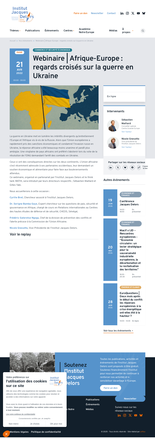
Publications (32, 30)
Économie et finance (128, 194)
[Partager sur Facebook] (132, 167)
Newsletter (97, 13)
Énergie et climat (130, 287)
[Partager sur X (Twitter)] (117, 167)
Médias (113, 30)
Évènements (52, 30)
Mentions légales (19, 432)
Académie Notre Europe (86, 31)
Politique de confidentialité (46, 432)
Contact (111, 13)
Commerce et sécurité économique (52, 50)
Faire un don (80, 13)
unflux (142, 431)
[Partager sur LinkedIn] (110, 167)
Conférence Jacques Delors (129, 203)
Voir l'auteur (127, 132)
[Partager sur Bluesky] (125, 167)
